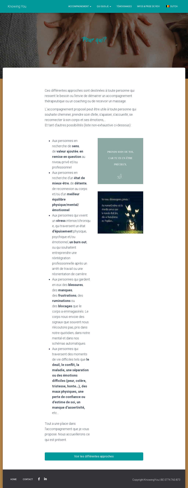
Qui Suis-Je (104, 6)
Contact (28, 479)
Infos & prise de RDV (148, 6)
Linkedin (45, 479)
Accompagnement (79, 6)
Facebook (39, 479)
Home (13, 479)
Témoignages (124, 6)
